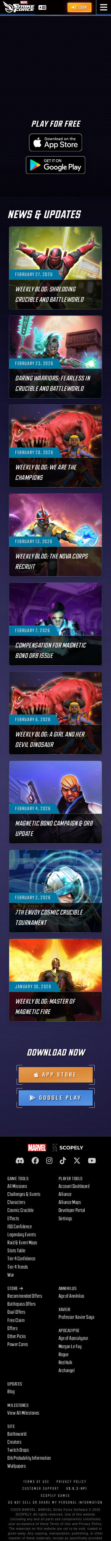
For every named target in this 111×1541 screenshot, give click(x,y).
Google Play (55, 1098)
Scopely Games (55, 1496)
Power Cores (17, 1345)
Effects (13, 1219)
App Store (55, 1074)
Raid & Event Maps (22, 1243)
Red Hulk (66, 1363)
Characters (16, 1202)
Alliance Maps (70, 1202)
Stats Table (16, 1251)
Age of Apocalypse (73, 1338)
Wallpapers (16, 1466)
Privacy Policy (72, 1482)
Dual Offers (16, 1312)
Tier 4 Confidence (21, 1259)
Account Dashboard (74, 1186)
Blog (11, 1392)
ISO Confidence (19, 1227)
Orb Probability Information (29, 1458)
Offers (12, 1328)
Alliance (65, 1194)
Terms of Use (36, 1482)
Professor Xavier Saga (76, 1317)
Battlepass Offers (21, 1304)
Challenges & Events (24, 1194)
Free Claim (16, 1320)
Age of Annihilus (71, 1296)
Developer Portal (72, 1210)
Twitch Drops (18, 1450)
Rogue (64, 1355)
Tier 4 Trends (17, 1267)
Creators (14, 1442)
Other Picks (16, 1337)
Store (15, 1288)
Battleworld (17, 1434)
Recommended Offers (24, 1296)
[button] (103, 7)
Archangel (67, 1371)
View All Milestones (23, 1413)
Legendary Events (21, 1235)
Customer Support (40, 1488)
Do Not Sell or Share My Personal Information (55, 1502)
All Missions (17, 1186)
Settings (65, 1219)
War (10, 1275)
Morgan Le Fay (70, 1347)
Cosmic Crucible (20, 1210)
